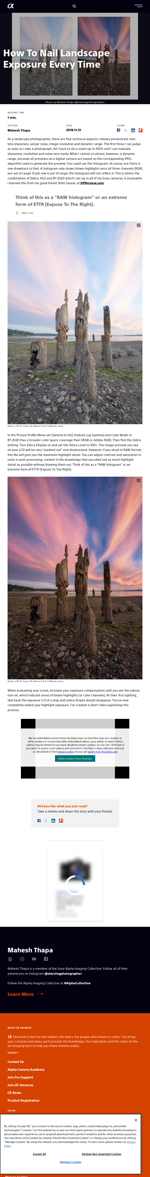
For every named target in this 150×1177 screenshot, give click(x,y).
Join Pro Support (20, 1077)
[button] (138, 6)
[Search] (74, 6)
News (14, 1092)
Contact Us (16, 1061)
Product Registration (23, 1100)
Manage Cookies (70, 1162)
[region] (70, 1144)
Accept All (39, 1154)
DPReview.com (92, 183)
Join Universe (20, 1085)
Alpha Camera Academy (26, 1069)
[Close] (135, 1120)
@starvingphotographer (63, 973)
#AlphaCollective (77, 983)
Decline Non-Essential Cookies (101, 1154)
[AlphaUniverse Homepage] (11, 7)
